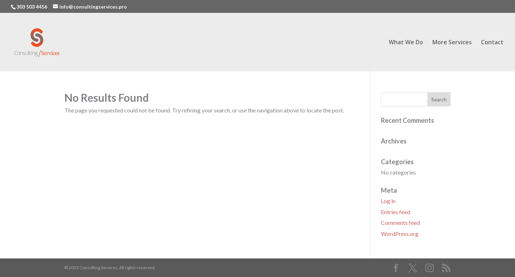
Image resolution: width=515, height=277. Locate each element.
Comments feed (400, 222)
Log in (388, 200)
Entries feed (395, 211)
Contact (492, 43)
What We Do (406, 43)
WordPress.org (399, 233)
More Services (452, 43)
